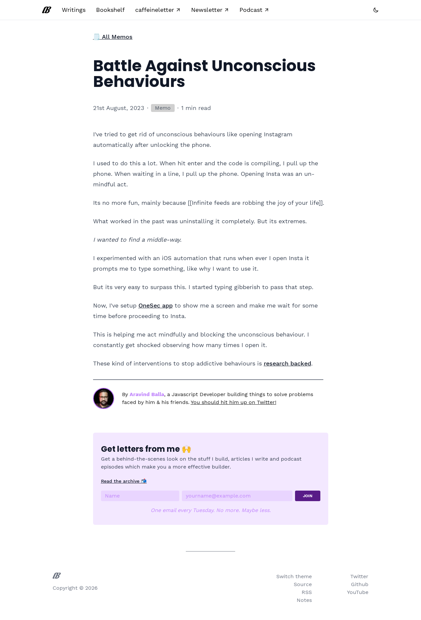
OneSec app (155, 305)
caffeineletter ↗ (158, 9)
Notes (304, 600)
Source (303, 584)
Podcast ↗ (254, 9)
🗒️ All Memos (113, 36)
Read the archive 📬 (124, 481)
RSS (307, 592)
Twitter (359, 576)
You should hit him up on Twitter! (233, 402)
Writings (74, 9)
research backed (287, 363)
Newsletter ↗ (210, 9)
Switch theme (294, 576)
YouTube (357, 592)
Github (359, 584)
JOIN (307, 496)
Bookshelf (110, 9)
